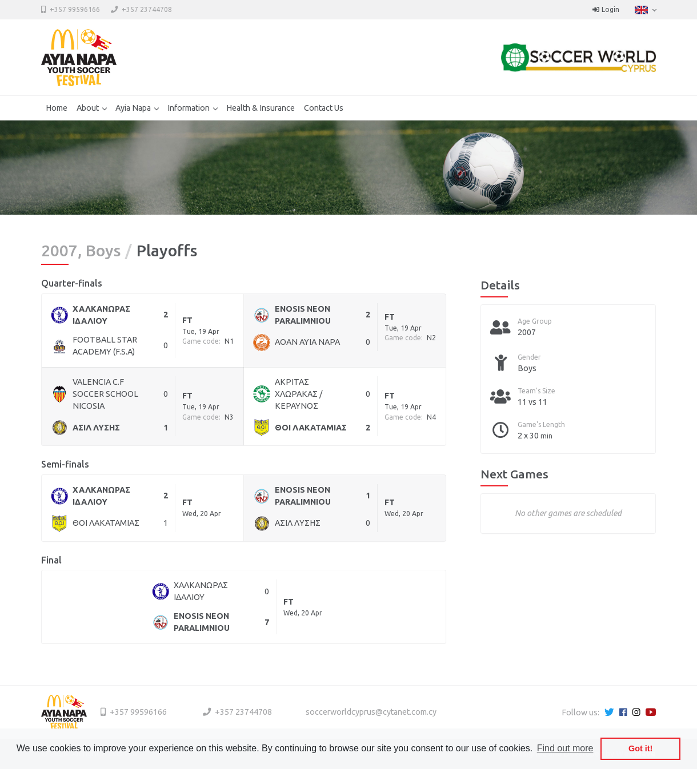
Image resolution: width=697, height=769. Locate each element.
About (88, 107)
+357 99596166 (75, 9)
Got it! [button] (640, 748)
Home (56, 107)
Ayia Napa (133, 107)
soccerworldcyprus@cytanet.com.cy (371, 711)
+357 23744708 (147, 9)
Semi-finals (65, 464)
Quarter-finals (71, 283)
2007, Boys (81, 250)
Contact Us (323, 107)
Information (188, 107)
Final (51, 560)
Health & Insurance (260, 107)
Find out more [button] (565, 748)
